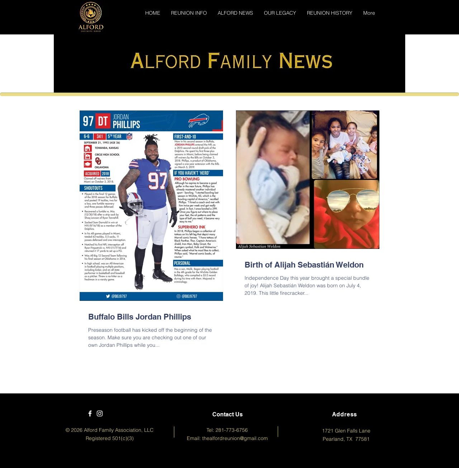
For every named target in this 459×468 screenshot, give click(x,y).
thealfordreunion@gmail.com (235, 438)
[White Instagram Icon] (100, 413)
